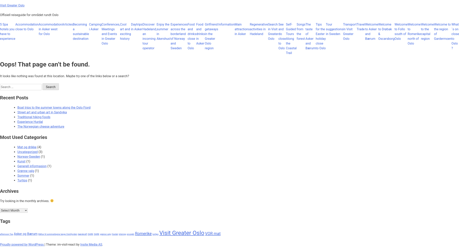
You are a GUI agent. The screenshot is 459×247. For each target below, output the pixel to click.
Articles (67, 24)
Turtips (22, 180)
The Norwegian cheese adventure (40, 126)
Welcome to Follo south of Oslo (401, 32)
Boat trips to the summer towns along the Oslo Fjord (53, 107)
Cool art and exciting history (125, 32)
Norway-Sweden (28, 157)
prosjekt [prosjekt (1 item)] (130, 234)
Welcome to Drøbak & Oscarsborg (386, 32)
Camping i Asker (95, 27)
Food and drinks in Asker (200, 34)
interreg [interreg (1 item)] (122, 234)
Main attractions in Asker (242, 29)
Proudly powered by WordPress (22, 244)
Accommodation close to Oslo (27, 27)
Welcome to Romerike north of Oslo (414, 34)
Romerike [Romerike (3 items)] (143, 233)
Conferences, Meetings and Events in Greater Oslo (111, 34)
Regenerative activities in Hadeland (259, 29)
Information (226, 24)
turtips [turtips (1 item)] (155, 234)
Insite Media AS (91, 244)
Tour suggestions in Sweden (334, 29)
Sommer (23, 176)
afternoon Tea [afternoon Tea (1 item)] (6, 234)
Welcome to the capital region (427, 32)
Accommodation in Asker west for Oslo (50, 29)
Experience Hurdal (30, 122)
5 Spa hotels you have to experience (7, 32)
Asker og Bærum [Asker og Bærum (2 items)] (26, 234)
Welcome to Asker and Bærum (371, 32)
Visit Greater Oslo (12, 5)
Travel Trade (361, 27)
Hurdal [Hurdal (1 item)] (115, 234)
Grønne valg (25, 171)
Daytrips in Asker (136, 27)
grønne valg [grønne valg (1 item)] (105, 234)
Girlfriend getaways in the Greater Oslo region (211, 36)
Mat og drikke (27, 147)
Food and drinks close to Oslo (192, 36)
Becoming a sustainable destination (81, 32)
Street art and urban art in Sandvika (42, 112)
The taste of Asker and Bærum (310, 36)
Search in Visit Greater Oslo (273, 32)
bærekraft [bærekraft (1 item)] (82, 234)
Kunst (21, 161)
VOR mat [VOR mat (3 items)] (213, 233)
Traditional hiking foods (33, 117)
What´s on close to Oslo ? (455, 36)
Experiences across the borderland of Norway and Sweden (179, 36)
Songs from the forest (301, 32)
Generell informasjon (32, 166)
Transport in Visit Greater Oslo (350, 32)
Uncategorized (27, 152)
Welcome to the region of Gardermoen (442, 32)
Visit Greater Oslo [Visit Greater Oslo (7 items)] (181, 233)
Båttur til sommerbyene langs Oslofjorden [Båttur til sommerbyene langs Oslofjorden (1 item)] (57, 234)
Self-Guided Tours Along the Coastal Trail (291, 39)
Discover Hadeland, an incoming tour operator (149, 36)
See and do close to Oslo (282, 36)
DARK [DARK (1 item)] (90, 234)
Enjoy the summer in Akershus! (164, 32)
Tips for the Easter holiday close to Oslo (321, 36)
